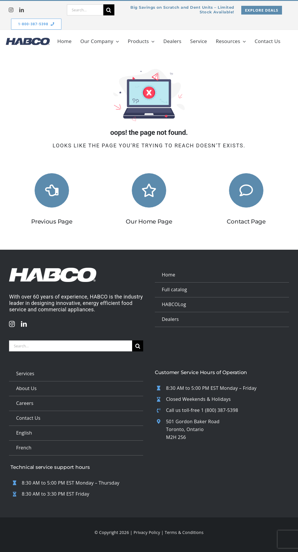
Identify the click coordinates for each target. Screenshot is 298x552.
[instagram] (11, 10)
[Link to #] (246, 190)
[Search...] (85, 9)
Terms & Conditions (184, 532)
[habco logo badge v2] (28, 40)
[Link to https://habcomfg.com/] (149, 190)
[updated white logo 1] (52, 270)
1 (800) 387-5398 (219, 410)
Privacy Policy (147, 532)
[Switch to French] (76, 448)
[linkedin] (21, 10)
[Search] (108, 9)
